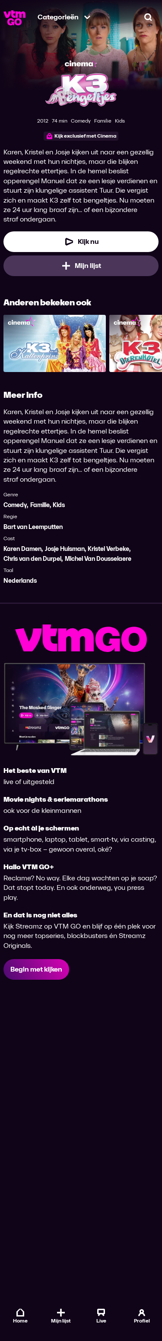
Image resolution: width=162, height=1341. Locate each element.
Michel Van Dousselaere (98, 559)
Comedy (15, 505)
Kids (59, 505)
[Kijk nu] (81, 241)
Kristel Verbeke (108, 549)
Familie (40, 505)
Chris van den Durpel (32, 559)
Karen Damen (22, 549)
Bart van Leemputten (33, 527)
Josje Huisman (65, 549)
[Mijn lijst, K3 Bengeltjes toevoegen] (81, 265)
